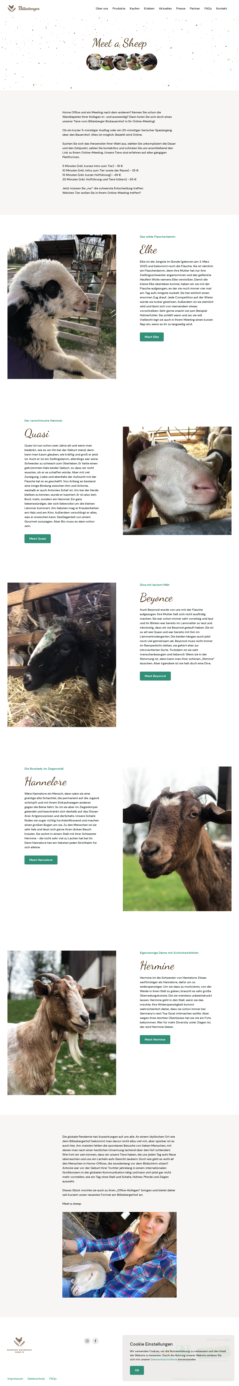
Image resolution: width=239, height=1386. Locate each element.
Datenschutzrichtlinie (164, 1359)
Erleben (149, 8)
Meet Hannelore (41, 860)
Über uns (102, 8)
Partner (195, 8)
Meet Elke (152, 337)
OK (137, 1370)
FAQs (208, 8)
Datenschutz (36, 1379)
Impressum (15, 1379)
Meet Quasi (37, 539)
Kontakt (221, 8)
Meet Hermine (155, 1039)
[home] (23, 8)
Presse (180, 8)
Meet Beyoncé (155, 676)
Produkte (119, 8)
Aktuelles (165, 8)
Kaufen (134, 8)
